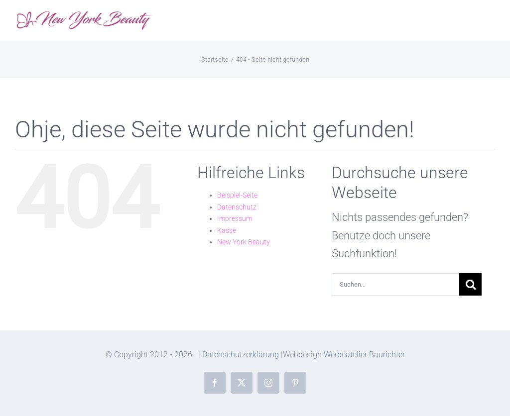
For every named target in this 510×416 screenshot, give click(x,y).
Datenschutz (236, 207)
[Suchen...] (395, 284)
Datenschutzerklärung (240, 354)
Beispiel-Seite (237, 195)
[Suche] (470, 284)
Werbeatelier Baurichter (364, 354)
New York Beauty (243, 242)
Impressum (234, 218)
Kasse (226, 230)
